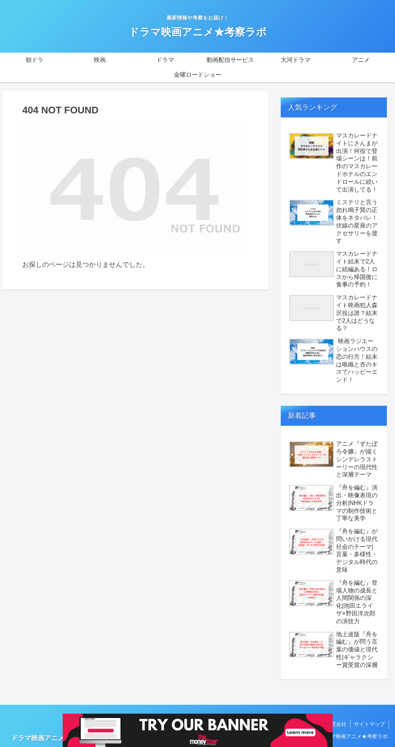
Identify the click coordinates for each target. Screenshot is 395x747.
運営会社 (335, 724)
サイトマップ (369, 724)
